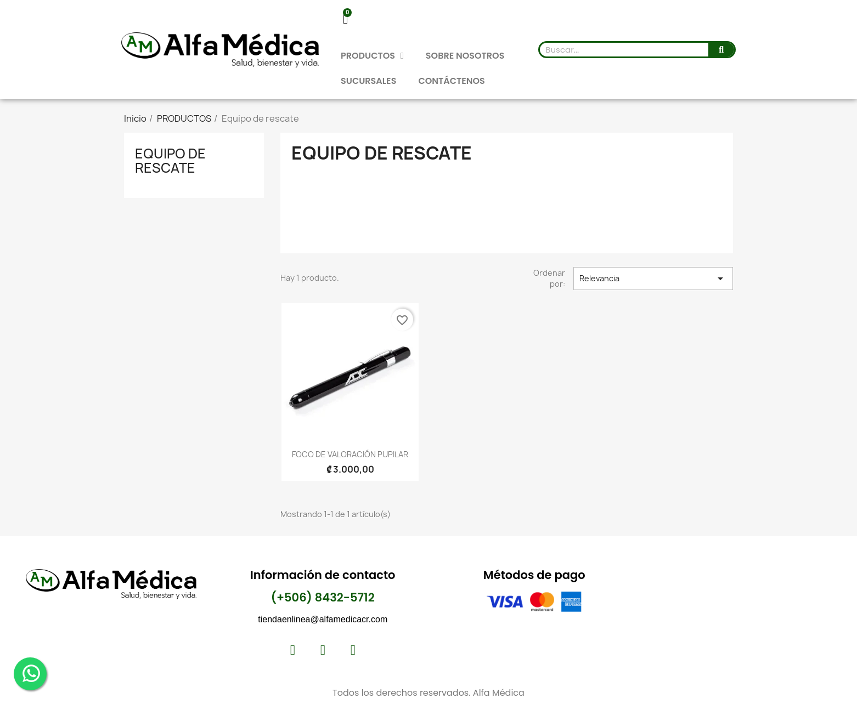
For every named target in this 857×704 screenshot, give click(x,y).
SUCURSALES (368, 81)
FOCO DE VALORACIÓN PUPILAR (350, 454)
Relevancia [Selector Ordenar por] (653, 278)
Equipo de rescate (170, 160)
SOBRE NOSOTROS (465, 55)
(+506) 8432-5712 (323, 597)
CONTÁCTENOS (451, 81)
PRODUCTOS (372, 56)
